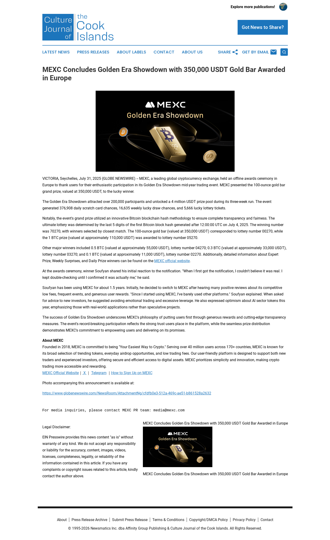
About (62, 520)
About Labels (131, 52)
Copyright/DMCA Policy (208, 520)
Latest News (56, 52)
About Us (192, 52)
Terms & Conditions (168, 520)
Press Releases (93, 52)
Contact (164, 52)
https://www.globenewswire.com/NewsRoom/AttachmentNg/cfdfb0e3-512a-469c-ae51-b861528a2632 (126, 393)
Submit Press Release (130, 520)
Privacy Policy (244, 520)
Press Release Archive (89, 520)
